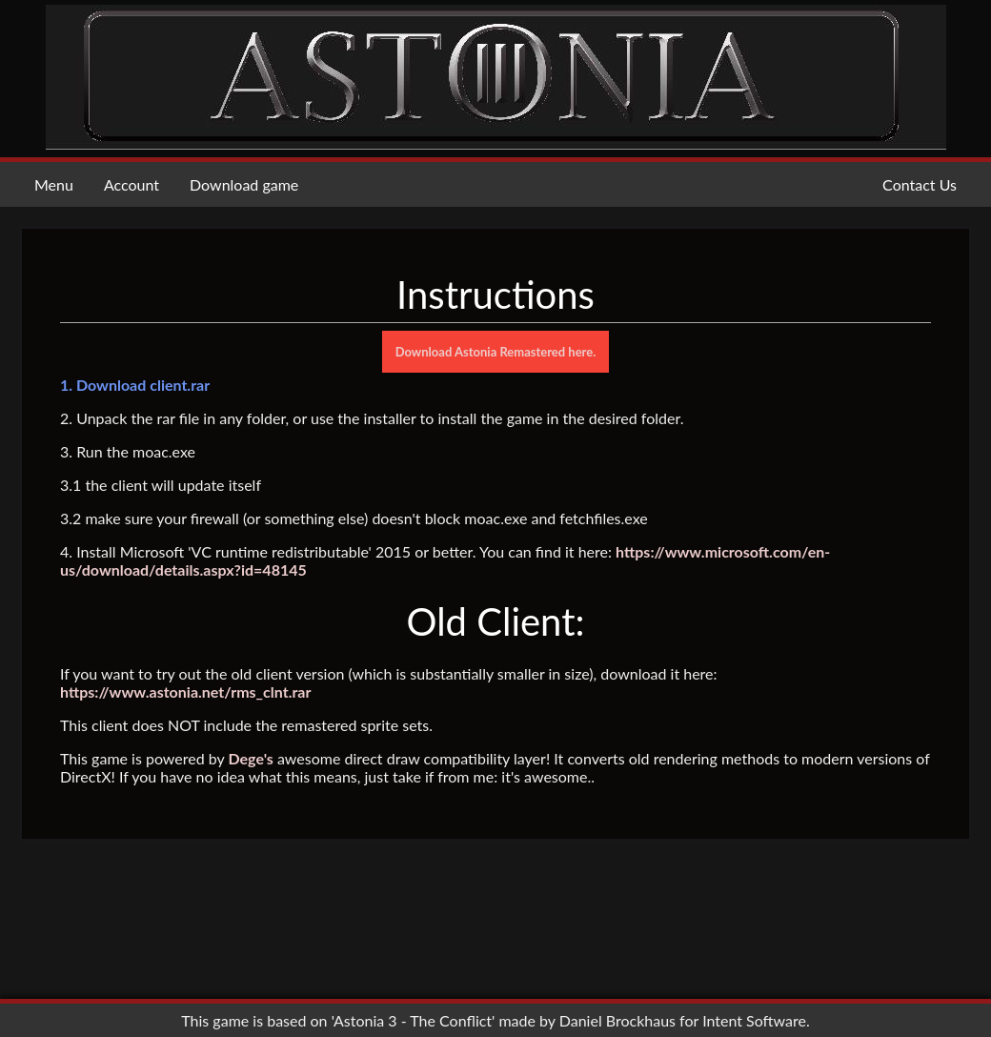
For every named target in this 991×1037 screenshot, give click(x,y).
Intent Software (754, 1020)
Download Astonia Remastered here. (496, 351)
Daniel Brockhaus (617, 1020)
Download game (244, 184)
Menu (53, 184)
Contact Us (919, 184)
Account (131, 184)
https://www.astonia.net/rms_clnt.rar (185, 691)
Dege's (250, 758)
